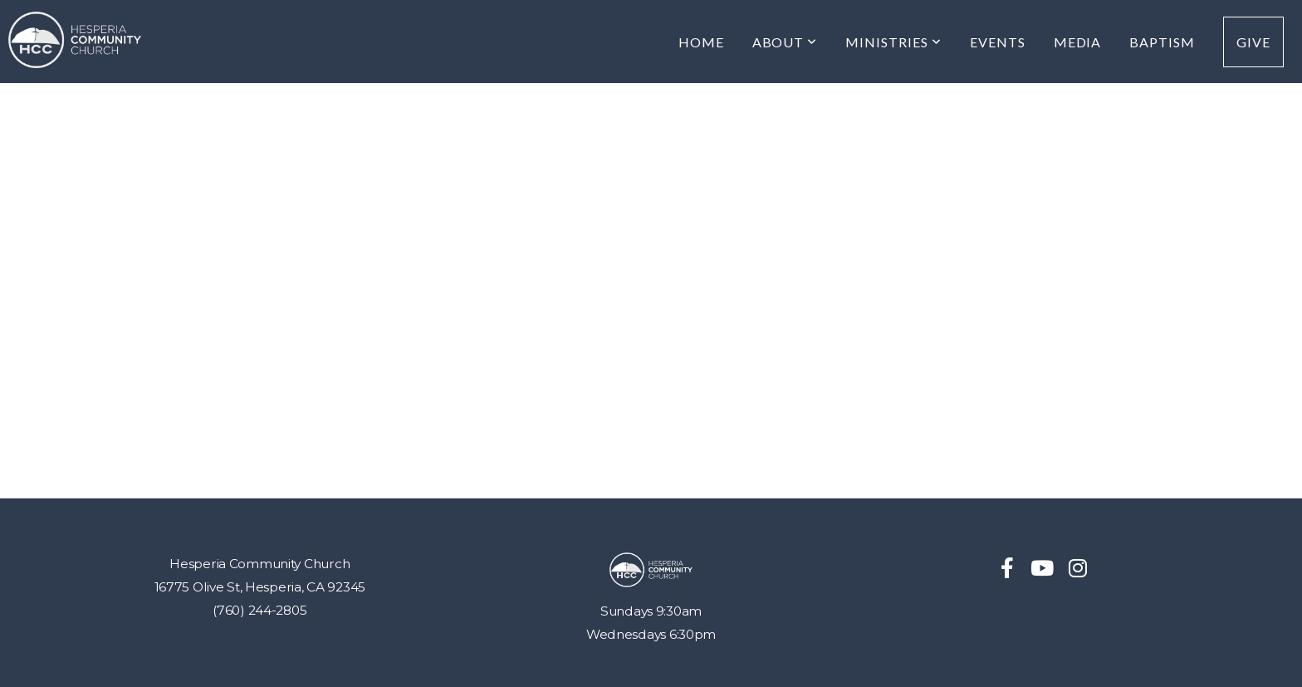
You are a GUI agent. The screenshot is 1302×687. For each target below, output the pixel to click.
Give (1253, 42)
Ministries (893, 42)
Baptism (1162, 42)
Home (701, 42)
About (785, 42)
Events (997, 42)
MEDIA (1078, 42)
